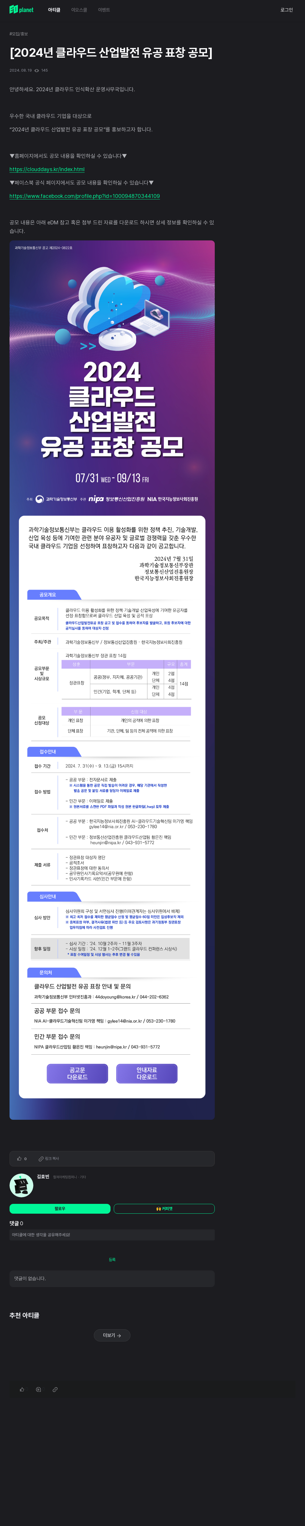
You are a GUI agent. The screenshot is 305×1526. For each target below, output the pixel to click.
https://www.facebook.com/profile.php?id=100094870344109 (85, 196)
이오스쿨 (79, 10)
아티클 (54, 10)
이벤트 (104, 10)
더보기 (112, 1335)
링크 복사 (49, 1158)
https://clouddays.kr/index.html (47, 169)
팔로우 (60, 1208)
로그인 (287, 10)
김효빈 (43, 1176)
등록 (112, 1259)
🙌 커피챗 (164, 1208)
